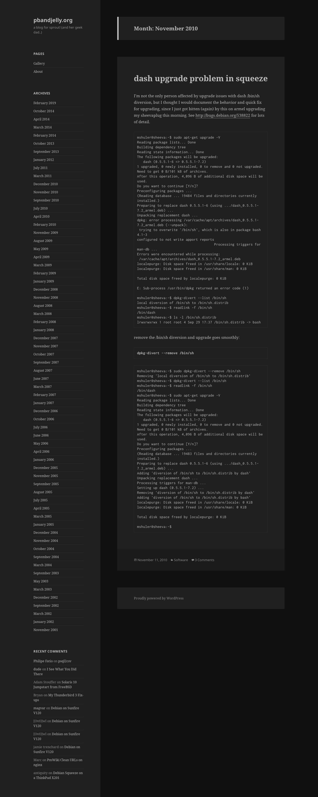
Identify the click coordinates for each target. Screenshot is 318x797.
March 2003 (42, 589)
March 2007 (42, 386)
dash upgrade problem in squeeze (201, 78)
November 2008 (45, 297)
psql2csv (64, 661)
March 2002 (42, 613)
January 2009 (43, 281)
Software (181, 560)
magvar (39, 708)
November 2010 (45, 192)
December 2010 (45, 184)
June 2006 (41, 435)
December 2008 (45, 289)
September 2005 (46, 484)
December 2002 (45, 597)
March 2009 (42, 265)
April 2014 (41, 119)
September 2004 (46, 557)
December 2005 (45, 467)
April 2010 (41, 216)
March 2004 (42, 565)
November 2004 (45, 540)
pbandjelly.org (53, 20)
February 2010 (44, 224)
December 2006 (45, 411)
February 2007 (44, 395)
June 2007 (41, 378)
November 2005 (45, 476)
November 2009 (45, 232)
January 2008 (43, 330)
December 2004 (45, 532)
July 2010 (40, 208)
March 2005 (42, 516)
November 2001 (45, 630)
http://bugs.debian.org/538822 (223, 115)
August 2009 (42, 241)
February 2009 (44, 273)
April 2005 (41, 508)
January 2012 (43, 159)
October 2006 (43, 419)
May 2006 (40, 443)
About (38, 71)
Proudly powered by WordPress (159, 598)
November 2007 (45, 346)
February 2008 (44, 322)
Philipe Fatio (43, 661)
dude (37, 669)
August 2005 (42, 492)
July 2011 (40, 168)
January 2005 (43, 524)
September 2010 (46, 200)
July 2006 (40, 427)
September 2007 (46, 362)
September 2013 (46, 151)
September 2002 (46, 605)
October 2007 (43, 354)
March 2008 (42, 313)
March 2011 (42, 176)
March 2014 (42, 127)
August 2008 (42, 305)
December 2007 (45, 338)
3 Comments (204, 560)
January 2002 (43, 621)
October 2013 (43, 143)
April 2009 (41, 257)
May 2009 (40, 249)
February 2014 (44, 135)
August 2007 (42, 370)
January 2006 (43, 459)
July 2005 (40, 500)
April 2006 (41, 451)
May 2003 (40, 581)
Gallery (39, 63)
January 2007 (43, 403)
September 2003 (46, 573)
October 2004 (43, 549)
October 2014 (43, 111)
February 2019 (44, 103)
